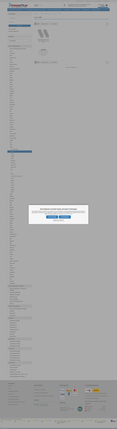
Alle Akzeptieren (65, 217)
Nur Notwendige (52, 217)
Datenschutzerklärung (67, 214)
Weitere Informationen (58, 220)
